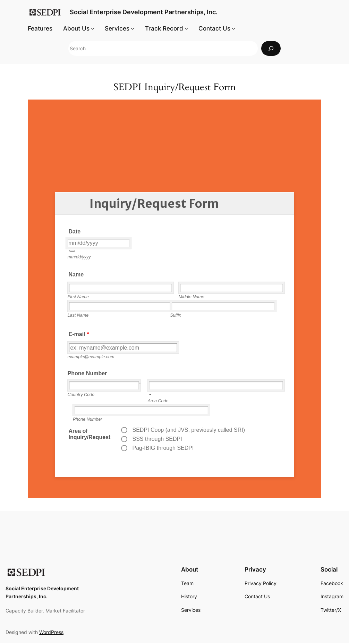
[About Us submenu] (92, 28)
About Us (76, 28)
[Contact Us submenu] (233, 28)
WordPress (51, 632)
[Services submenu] (132, 28)
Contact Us (214, 28)
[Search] (271, 48)
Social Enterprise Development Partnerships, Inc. (144, 12)
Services (117, 28)
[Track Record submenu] (186, 28)
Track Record (164, 28)
